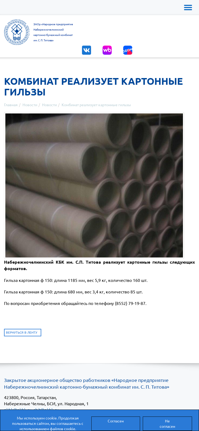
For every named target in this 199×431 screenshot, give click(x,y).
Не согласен (167, 423)
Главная (11, 104)
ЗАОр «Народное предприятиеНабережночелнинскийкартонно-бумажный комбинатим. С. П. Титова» (53, 32)
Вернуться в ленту (21, 332)
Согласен (116, 420)
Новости (29, 104)
